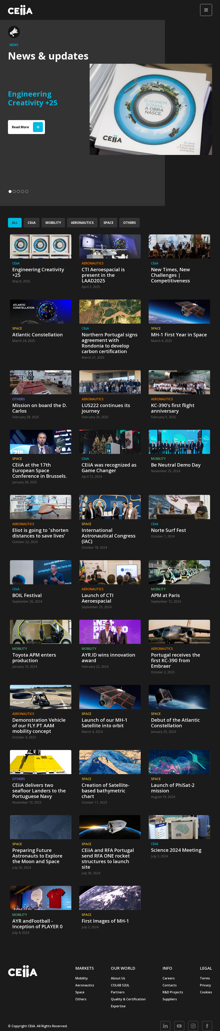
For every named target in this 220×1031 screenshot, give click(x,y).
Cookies (206, 992)
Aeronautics (84, 985)
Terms (205, 978)
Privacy (205, 985)
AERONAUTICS (82, 222)
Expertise (118, 1006)
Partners (118, 992)
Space (79, 992)
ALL (15, 222)
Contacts (170, 985)
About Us (118, 978)
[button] (10, 191)
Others (80, 999)
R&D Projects (173, 992)
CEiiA (32, 222)
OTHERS (129, 222)
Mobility (81, 978)
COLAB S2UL (120, 985)
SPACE (108, 222)
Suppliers (170, 999)
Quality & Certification (128, 999)
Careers (169, 978)
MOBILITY (53, 222)
